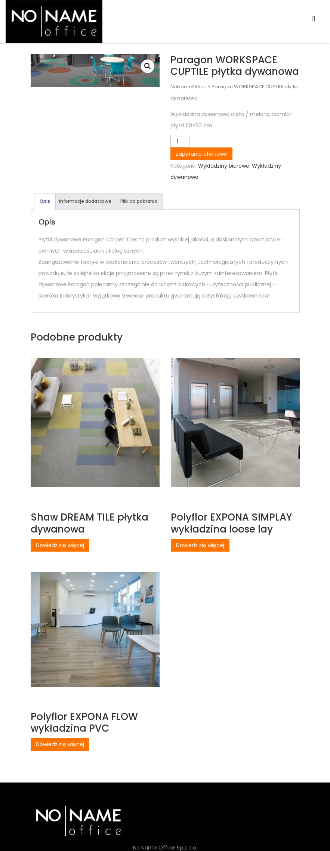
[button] (147, 66)
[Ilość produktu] (179, 141)
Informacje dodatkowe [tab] (85, 201)
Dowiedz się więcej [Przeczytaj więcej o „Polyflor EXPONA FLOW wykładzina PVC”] (60, 744)
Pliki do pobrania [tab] (138, 201)
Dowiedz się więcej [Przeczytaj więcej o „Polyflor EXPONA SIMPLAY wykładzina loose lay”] (200, 545)
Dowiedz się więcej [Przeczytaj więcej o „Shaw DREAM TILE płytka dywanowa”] (60, 545)
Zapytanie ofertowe (201, 154)
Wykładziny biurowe (223, 166)
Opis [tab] (45, 201)
